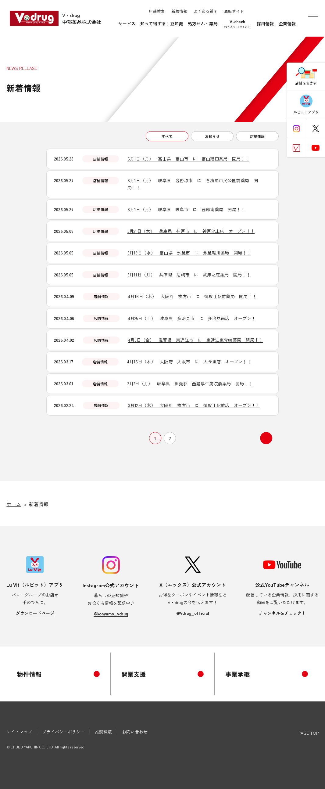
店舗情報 (257, 136)
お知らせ (212, 136)
